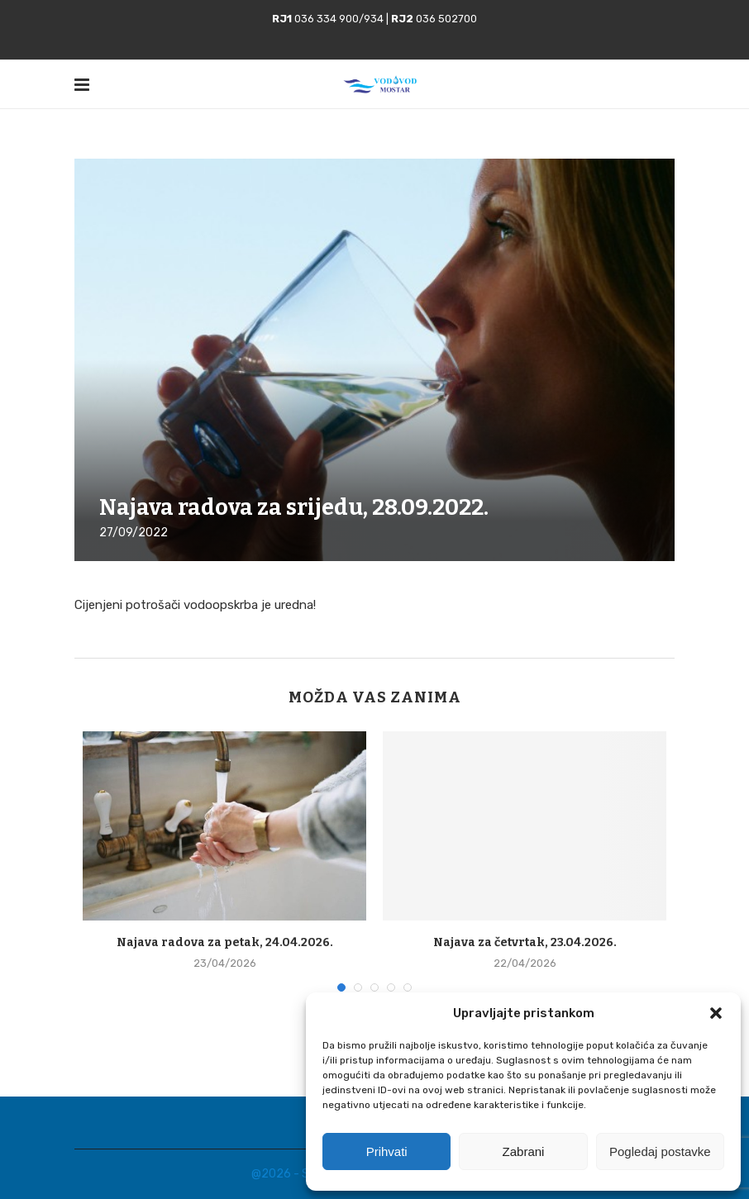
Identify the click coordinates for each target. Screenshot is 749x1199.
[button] (716, 1013)
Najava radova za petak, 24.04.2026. (225, 942)
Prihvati (387, 1151)
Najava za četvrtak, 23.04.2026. (525, 942)
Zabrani (524, 1151)
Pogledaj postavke (660, 1151)
